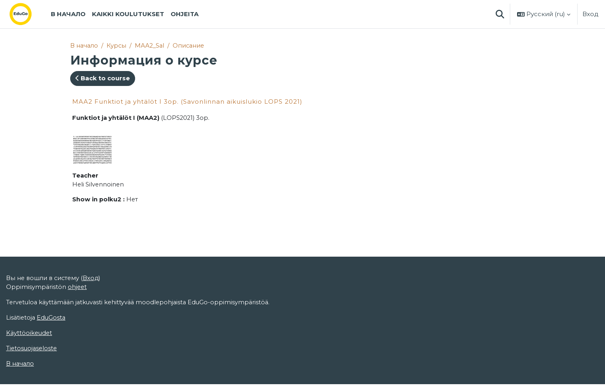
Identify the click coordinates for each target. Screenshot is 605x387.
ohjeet (78, 316)
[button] (499, 14)
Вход (590, 14)
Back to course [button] (102, 78)
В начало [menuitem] (68, 14)
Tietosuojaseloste (32, 379)
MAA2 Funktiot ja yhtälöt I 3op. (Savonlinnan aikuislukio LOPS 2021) (187, 101)
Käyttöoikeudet (30, 363)
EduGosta (52, 347)
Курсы (117, 45)
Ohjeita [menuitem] (184, 14)
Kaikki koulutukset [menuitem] (128, 14)
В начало (84, 45)
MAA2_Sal (151, 45)
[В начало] (27, 14)
